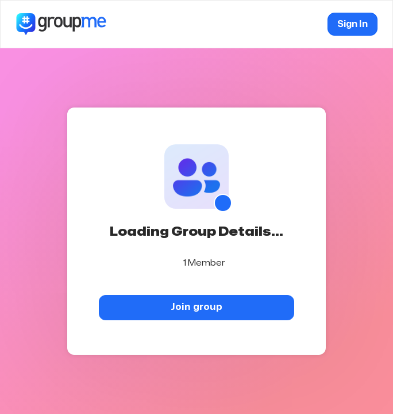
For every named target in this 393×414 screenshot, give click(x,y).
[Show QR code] (223, 203)
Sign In (352, 24)
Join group (196, 307)
